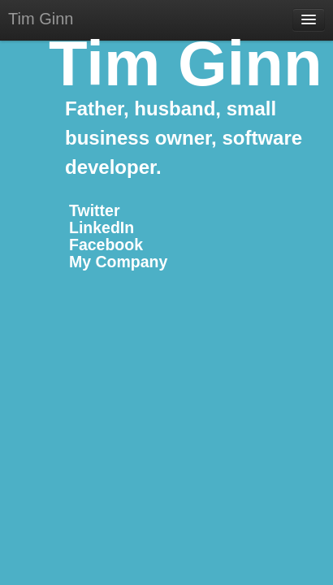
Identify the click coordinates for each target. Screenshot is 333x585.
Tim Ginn (40, 19)
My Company (118, 262)
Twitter (94, 210)
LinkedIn (101, 227)
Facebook (106, 245)
